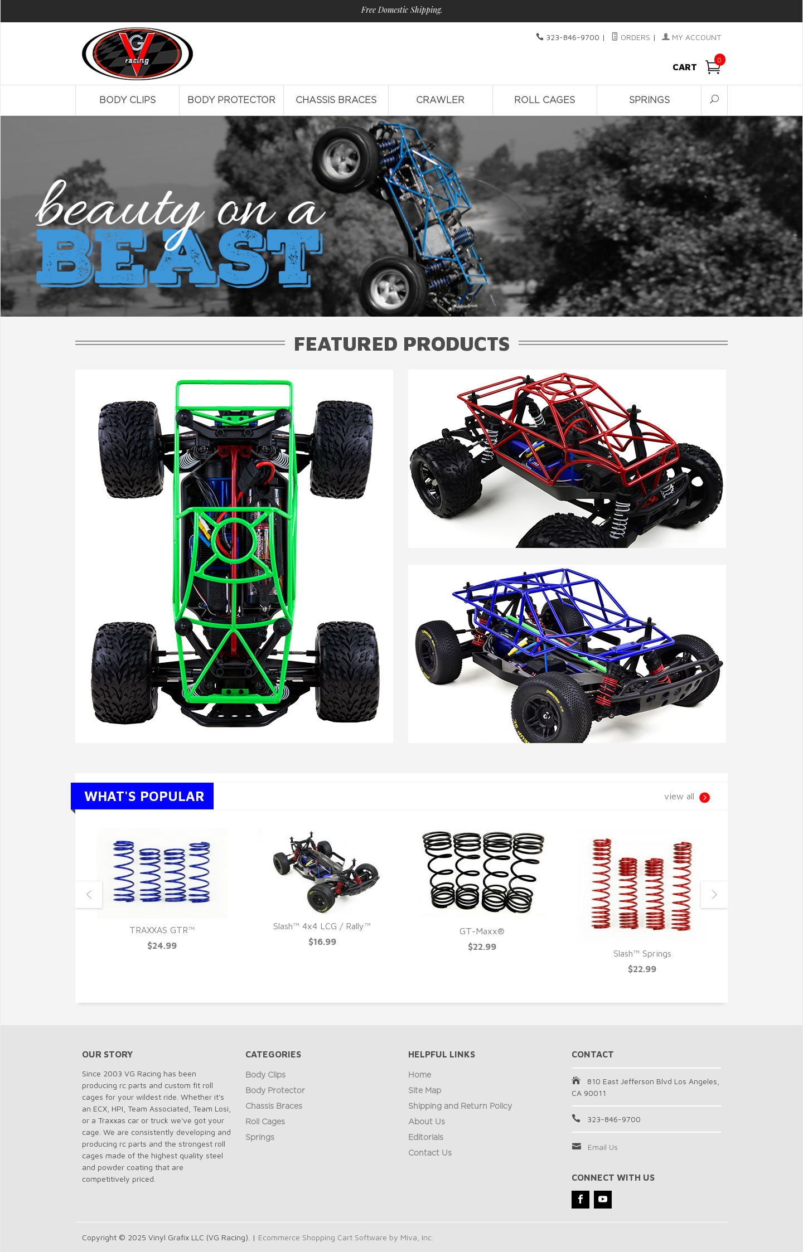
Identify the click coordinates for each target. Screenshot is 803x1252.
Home (419, 1075)
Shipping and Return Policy (460, 1106)
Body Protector (231, 100)
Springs (649, 100)
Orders (630, 37)
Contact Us (430, 1153)
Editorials (425, 1138)
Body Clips (127, 100)
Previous (88, 894)
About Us (426, 1122)
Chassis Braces (336, 100)
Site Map (424, 1091)
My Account (691, 37)
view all (687, 797)
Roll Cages (544, 100)
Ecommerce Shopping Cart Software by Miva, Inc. (345, 1237)
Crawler (440, 100)
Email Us (603, 1147)
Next (714, 894)
